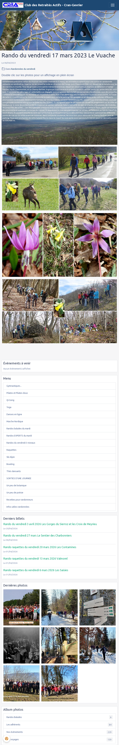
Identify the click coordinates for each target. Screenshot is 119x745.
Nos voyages (59, 739)
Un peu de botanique (16, 485)
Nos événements (59, 732)
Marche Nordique (15, 421)
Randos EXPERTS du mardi (19, 435)
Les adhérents (59, 724)
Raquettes (11, 450)
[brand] (42, 5)
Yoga (9, 407)
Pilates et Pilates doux (17, 393)
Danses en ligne (14, 414)
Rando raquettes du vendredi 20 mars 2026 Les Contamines (39, 547)
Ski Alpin (11, 457)
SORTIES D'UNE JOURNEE (19, 478)
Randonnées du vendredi (23, 69)
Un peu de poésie (15, 492)
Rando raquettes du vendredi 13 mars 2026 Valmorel (35, 558)
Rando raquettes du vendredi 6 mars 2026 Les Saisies (35, 570)
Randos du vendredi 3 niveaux (21, 443)
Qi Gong (10, 400)
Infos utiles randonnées (18, 507)
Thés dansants (14, 471)
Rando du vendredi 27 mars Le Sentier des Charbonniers (37, 535)
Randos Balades (59, 717)
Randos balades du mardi (18, 428)
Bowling (10, 464)
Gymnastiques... (14, 386)
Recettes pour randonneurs (20, 499)
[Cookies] (6, 738)
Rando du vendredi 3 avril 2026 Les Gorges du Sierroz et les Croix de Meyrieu (50, 524)
